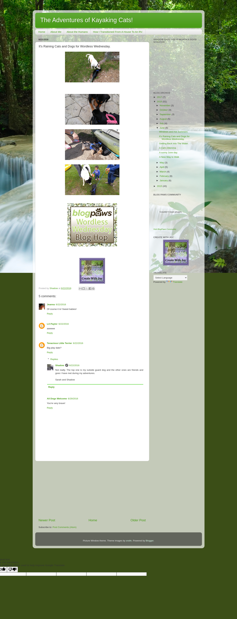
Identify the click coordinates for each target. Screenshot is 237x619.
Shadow (59, 365)
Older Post (138, 520)
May (162, 162)
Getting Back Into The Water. (174, 143)
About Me (55, 31)
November (165, 105)
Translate (174, 282)
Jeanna (51, 304)
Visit (164, 229)
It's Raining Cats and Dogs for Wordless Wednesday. (174, 137)
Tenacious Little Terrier (59, 343)
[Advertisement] (92, 489)
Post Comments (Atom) (64, 527)
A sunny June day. (168, 152)
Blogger (149, 540)
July (162, 123)
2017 (160, 97)
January (164, 180)
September (166, 114)
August (164, 119)
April (162, 167)
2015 (160, 186)
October (164, 110)
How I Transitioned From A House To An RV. (118, 31)
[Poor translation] (12, 569)
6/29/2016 (73, 398)
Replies (54, 359)
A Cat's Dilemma (167, 148)
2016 (160, 101)
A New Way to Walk (169, 157)
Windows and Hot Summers (173, 131)
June (162, 128)
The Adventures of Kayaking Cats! (86, 20)
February (165, 176)
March (163, 171)
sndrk (129, 540)
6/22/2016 (61, 304)
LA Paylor (52, 324)
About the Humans (77, 31)
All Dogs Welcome (57, 398)
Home (41, 31)
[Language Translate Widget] (170, 277)
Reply (50, 313)
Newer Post (47, 520)
